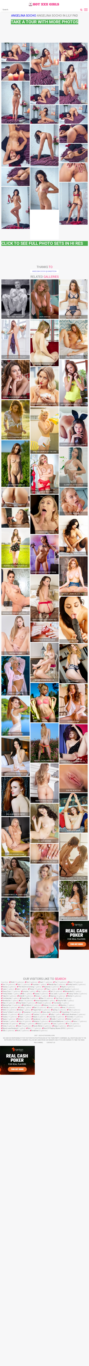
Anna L (37, 996)
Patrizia (5, 1021)
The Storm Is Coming (26, 987)
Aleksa (45, 1005)
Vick (69, 1010)
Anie (63, 1007)
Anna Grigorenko (41, 1001)
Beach (5, 1014)
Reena (5, 987)
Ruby (52, 1014)
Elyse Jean (46, 1012)
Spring (54, 1010)
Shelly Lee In (72, 984)
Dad (41, 982)
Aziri (18, 989)
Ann (70, 982)
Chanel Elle (25, 998)
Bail (35, 1007)
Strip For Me (61, 1001)
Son (21, 1001)
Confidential (7, 998)
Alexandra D (69, 991)
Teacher (36, 1014)
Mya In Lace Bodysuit (10, 1028)
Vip (39, 991)
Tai (56, 982)
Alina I (39, 1024)
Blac (4, 1003)
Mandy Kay (53, 984)
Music (35, 1017)
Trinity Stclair (7, 994)
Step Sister (22, 1003)
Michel (70, 996)
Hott (70, 1026)
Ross (19, 1026)
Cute (54, 1024)
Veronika (70, 1017)
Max (41, 998)
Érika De (5, 1007)
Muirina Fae (7, 1005)
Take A (5, 996)
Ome (20, 1021)
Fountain (35, 984)
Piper (21, 1017)
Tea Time (59, 998)
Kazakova (36, 1019)
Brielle (53, 1019)
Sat (51, 991)
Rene (75, 1021)
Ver (4, 984)
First (18, 984)
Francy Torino (73, 994)
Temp (32, 989)
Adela (69, 1019)
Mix (23, 994)
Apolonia (47, 987)
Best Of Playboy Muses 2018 (54, 1028)
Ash (29, 1028)
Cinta (4, 1026)
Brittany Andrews (70, 1014)
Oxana (5, 1017)
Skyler (63, 987)
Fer (68, 1024)
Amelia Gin (6, 1001)
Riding (20, 1010)
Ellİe (4, 1031)
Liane (4, 989)
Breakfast (35, 1031)
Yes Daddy (57, 1003)
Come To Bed (7, 1012)
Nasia (5, 1019)
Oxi (27, 982)
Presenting (65, 1012)
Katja (55, 1026)
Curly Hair (51, 1017)
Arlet (4, 1010)
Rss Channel (38, 1042)
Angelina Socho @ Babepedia (44, 271)
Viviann (39, 1003)
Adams (36, 1021)
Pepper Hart (37, 1010)
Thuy (48, 989)
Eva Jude (53, 994)
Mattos (20, 1019)
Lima (50, 1007)
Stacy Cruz (7, 991)
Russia (36, 994)
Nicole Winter (38, 1026)
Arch (18, 1031)
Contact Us (51, 1042)
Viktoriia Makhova (56, 1021)
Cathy (22, 1007)
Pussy (23, 1024)
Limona (25, 991)
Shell (12, 982)
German (5, 1024)
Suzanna (27, 1012)
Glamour (53, 996)
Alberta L (63, 1005)
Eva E (21, 1014)
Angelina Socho (23, 15)
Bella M (21, 996)
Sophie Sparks (64, 989)
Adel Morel (27, 1005)
